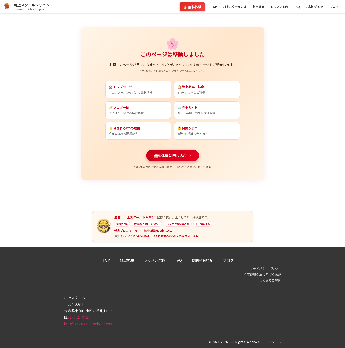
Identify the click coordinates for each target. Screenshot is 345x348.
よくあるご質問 (270, 280)
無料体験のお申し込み (158, 230)
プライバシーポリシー (265, 268)
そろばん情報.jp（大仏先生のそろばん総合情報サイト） (167, 236)
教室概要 (258, 6)
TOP (214, 6)
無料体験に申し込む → (172, 155)
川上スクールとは (234, 6)
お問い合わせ (315, 6)
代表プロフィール (125, 230)
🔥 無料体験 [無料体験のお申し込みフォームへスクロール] (192, 6)
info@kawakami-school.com (89, 323)
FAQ (297, 6)
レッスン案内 (279, 6)
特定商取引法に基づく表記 (262, 274)
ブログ (334, 6)
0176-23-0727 (79, 317)
